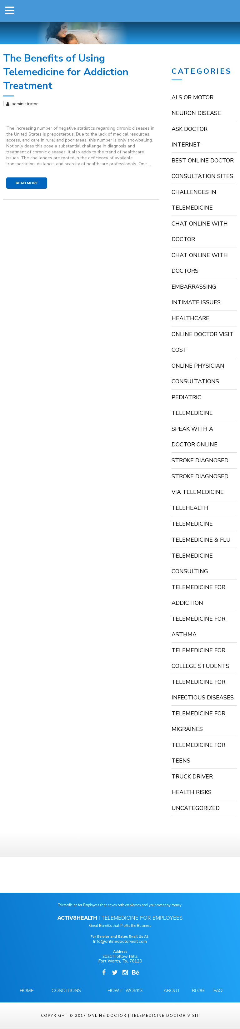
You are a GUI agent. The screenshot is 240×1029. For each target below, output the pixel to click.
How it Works (125, 990)
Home (27, 990)
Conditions (66, 990)
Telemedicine (192, 524)
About (172, 990)
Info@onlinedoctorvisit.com (120, 941)
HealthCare (190, 318)
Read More (27, 183)
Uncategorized (196, 808)
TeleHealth (190, 508)
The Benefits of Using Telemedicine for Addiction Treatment (65, 71)
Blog (198, 990)
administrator (25, 104)
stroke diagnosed (200, 460)
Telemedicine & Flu (201, 540)
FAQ (217, 990)
